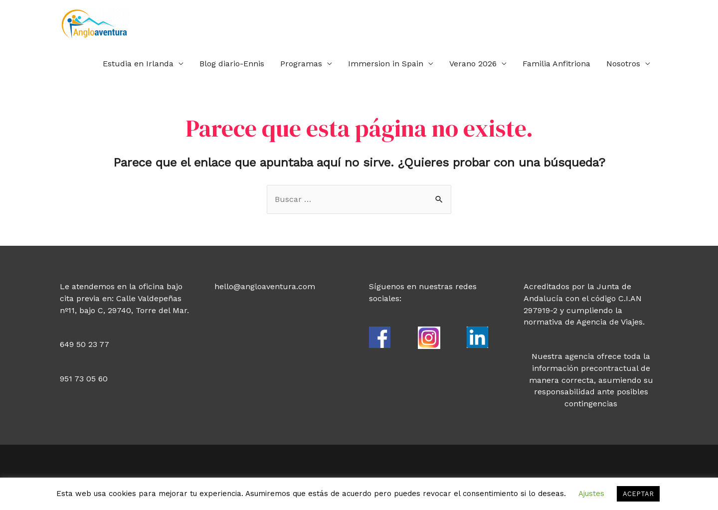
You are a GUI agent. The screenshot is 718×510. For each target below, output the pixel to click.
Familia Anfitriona (556, 63)
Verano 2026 (473, 63)
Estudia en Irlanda (138, 63)
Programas (301, 63)
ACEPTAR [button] (638, 494)
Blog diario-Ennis (231, 63)
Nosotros (623, 63)
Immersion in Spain (385, 63)
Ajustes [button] (591, 493)
